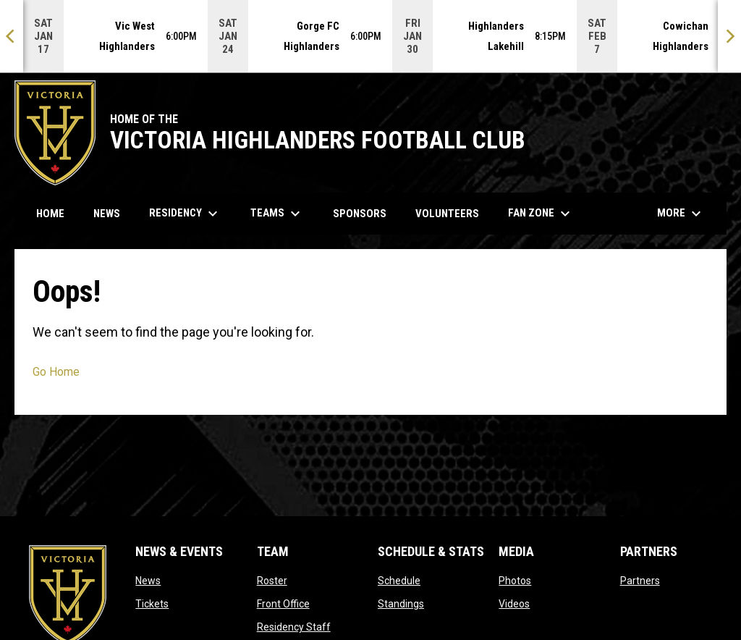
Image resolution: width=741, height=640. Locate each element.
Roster (272, 580)
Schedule (399, 580)
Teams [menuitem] (277, 213)
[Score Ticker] (370, 36)
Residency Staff (294, 627)
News (148, 580)
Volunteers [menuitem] (452, 213)
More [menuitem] (681, 213)
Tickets (152, 604)
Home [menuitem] (50, 213)
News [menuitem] (106, 213)
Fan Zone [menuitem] (541, 213)
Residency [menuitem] (185, 213)
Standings (401, 604)
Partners (640, 580)
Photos (515, 580)
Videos (514, 604)
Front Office (283, 604)
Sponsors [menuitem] (359, 213)
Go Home (56, 372)
